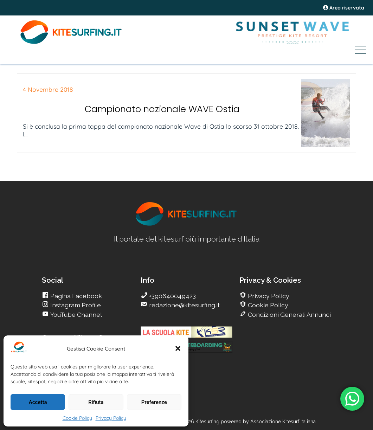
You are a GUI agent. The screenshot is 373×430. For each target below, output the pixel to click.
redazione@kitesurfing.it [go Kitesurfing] (184, 305)
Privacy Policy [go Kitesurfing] (267, 296)
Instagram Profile (75, 305)
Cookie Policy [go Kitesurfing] (267, 305)
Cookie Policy (77, 418)
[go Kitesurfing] (186, 224)
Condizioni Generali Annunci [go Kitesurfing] (288, 314)
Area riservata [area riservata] (343, 8)
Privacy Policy (111, 418)
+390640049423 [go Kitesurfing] (172, 296)
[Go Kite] (71, 43)
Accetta (38, 402)
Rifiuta (95, 402)
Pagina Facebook (75, 296)
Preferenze (154, 402)
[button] (177, 348)
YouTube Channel (75, 314)
